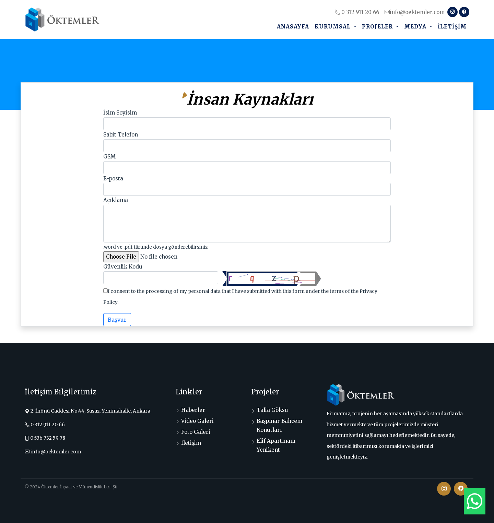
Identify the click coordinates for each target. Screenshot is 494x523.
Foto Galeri (195, 432)
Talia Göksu (272, 410)
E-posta (113, 178)
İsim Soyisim (120, 112)
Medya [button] (416, 26)
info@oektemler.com (415, 12)
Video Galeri (197, 421)
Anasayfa (293, 26)
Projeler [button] (378, 26)
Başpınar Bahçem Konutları (279, 425)
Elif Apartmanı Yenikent (276, 445)
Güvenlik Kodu (122, 266)
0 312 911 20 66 (357, 12)
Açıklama (115, 200)
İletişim (452, 26)
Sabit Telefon (120, 134)
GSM (109, 156)
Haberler (193, 410)
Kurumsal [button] (333, 26)
